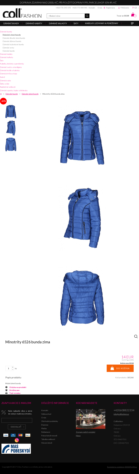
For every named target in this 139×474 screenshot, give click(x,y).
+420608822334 (124, 410)
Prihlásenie (125, 8)
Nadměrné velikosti (7, 87)
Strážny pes (14, 390)
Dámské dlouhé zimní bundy (14, 38)
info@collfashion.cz (121, 414)
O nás (100, 8)
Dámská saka (5, 80)
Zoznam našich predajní (85, 432)
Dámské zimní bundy (12, 35)
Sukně (2, 77)
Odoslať (16, 427)
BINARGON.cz (131, 467)
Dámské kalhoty (6, 57)
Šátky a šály (4, 84)
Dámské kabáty (6, 54)
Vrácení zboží (46, 443)
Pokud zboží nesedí (49, 435)
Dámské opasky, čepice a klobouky (14, 90)
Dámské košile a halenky (10, 70)
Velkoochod (46, 414)
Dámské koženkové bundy (13, 44)
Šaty (1, 60)
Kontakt (92, 8)
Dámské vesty (8, 47)
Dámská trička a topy (8, 73)
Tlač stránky (14, 393)
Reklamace (45, 432)
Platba (44, 428)
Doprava (44, 425)
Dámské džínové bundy (12, 41)
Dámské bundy (6, 31)
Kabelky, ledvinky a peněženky (12, 64)
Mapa (78, 435)
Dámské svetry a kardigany (11, 67)
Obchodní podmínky (49, 421)
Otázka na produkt (17, 387)
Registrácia (110, 8)
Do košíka (123, 368)
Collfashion (22, 13)
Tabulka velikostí (48, 439)
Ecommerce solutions (116, 467)
